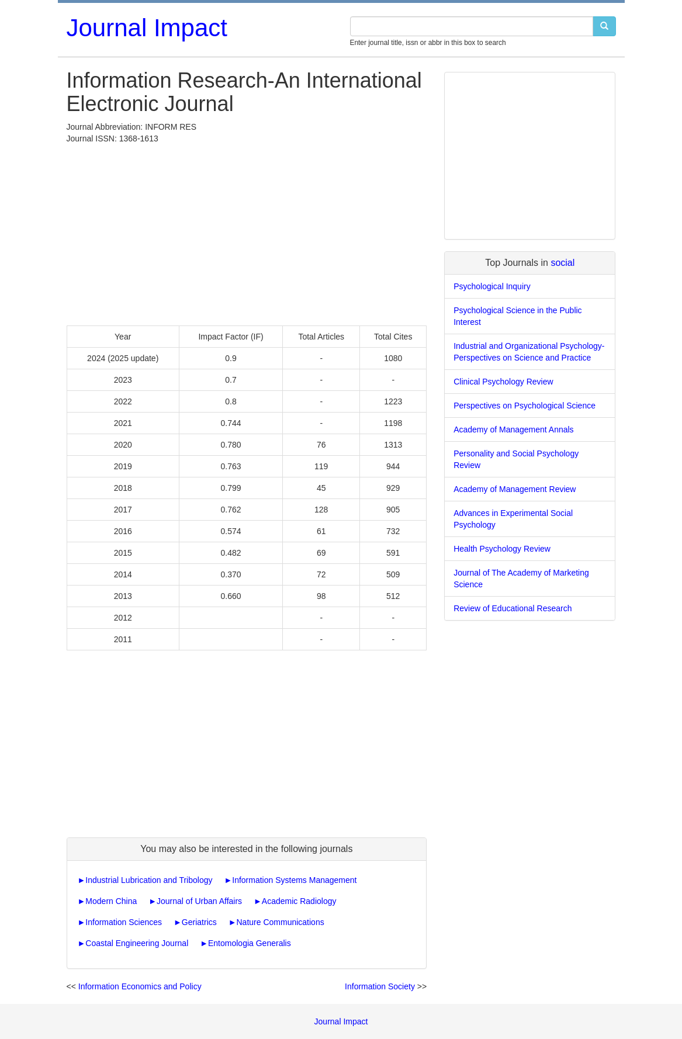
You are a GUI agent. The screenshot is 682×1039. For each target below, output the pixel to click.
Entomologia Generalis (249, 943)
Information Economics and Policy (140, 986)
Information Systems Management (294, 880)
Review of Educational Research (512, 608)
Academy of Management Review (514, 489)
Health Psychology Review (502, 548)
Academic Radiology (299, 901)
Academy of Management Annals (513, 429)
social (562, 263)
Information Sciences (123, 922)
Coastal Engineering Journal (136, 943)
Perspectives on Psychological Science (524, 405)
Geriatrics (199, 922)
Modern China (111, 901)
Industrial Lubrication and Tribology (148, 880)
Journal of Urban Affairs (199, 901)
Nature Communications (280, 922)
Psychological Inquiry (492, 286)
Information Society (380, 986)
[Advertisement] (247, 232)
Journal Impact (147, 27)
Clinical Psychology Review (503, 381)
